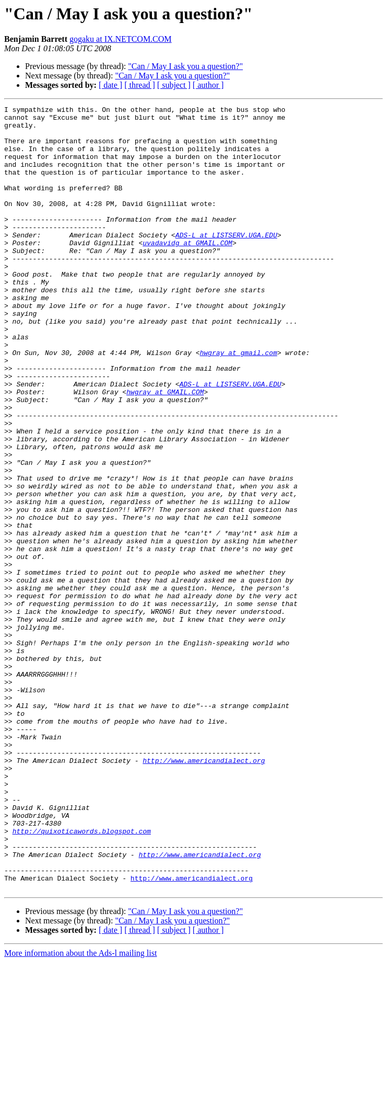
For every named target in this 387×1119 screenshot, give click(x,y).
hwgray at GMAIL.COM (165, 449)
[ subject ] (174, 85)
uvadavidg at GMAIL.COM (187, 271)
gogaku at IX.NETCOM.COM (120, 39)
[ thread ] (139, 85)
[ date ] (110, 85)
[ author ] (208, 85)
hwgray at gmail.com (238, 402)
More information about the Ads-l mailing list (80, 1109)
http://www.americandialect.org (204, 892)
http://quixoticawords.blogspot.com (82, 976)
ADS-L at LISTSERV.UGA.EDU (226, 261)
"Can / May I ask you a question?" (185, 66)
